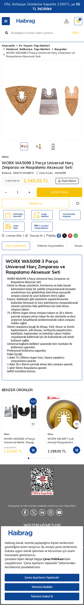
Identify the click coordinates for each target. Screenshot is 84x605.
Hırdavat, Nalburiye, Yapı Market (28, 49)
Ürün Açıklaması (15, 245)
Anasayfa (8, 45)
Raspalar (60, 49)
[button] (28, 458)
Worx (5, 156)
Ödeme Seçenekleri (50, 245)
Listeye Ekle (12, 235)
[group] (42, 100)
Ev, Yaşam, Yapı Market (34, 45)
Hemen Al (35, 203)
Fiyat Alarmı (67, 180)
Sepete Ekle (59, 192)
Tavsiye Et (34, 235)
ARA (75, 32)
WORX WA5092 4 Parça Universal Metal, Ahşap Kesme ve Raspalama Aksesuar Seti (19, 440)
